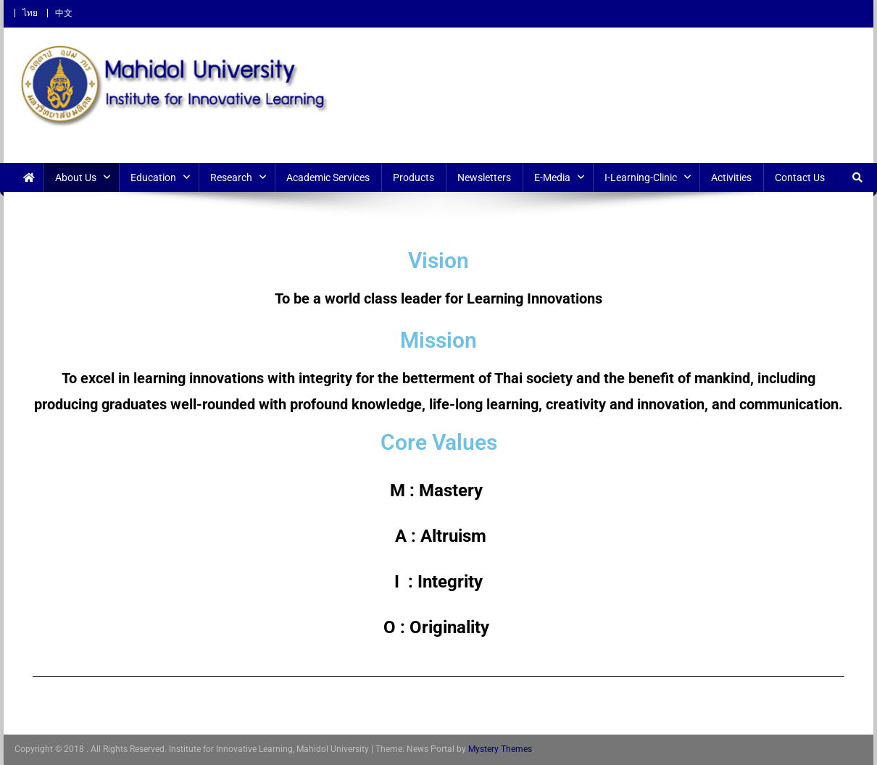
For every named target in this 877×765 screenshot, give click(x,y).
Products (413, 177)
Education (153, 177)
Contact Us (800, 177)
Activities (731, 177)
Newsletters (484, 177)
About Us (75, 177)
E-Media (552, 177)
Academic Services (328, 177)
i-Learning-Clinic (640, 177)
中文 (63, 13)
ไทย (30, 13)
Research (231, 177)
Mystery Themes (500, 749)
